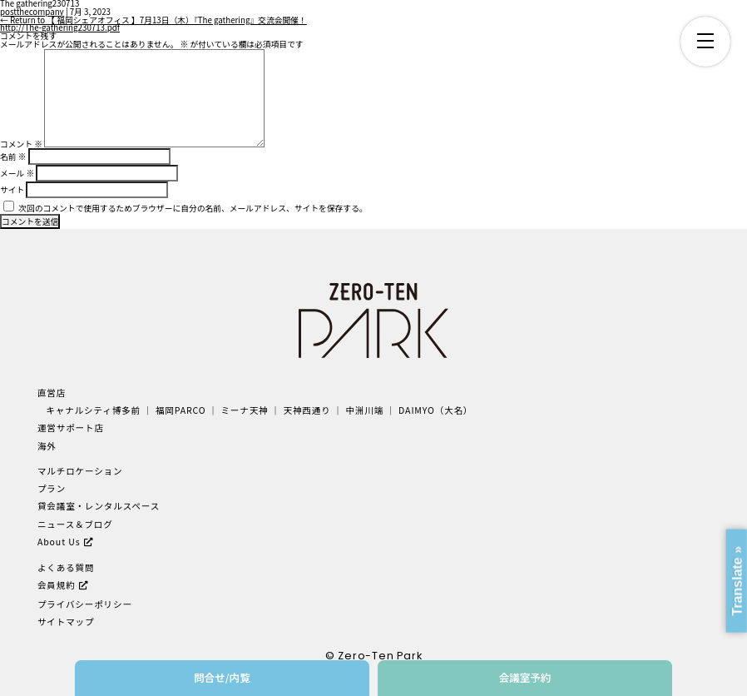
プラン (51, 488)
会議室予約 (525, 677)
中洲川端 (365, 410)
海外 (47, 446)
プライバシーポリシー (84, 604)
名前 (13, 156)
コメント (21, 144)
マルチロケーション (80, 471)
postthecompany (32, 11)
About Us (59, 541)
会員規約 (56, 585)
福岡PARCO (181, 410)
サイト (12, 190)
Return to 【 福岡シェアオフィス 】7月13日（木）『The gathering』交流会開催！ (153, 20)
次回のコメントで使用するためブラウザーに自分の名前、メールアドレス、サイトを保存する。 (192, 208)
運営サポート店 (70, 427)
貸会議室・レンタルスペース (98, 506)
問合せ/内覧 (222, 677)
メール (17, 173)
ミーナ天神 (244, 410)
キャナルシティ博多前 (93, 410)
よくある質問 (66, 567)
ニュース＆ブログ (75, 524)
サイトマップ (66, 621)
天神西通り (306, 410)
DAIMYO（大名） (435, 410)
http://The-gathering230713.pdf (60, 27)
